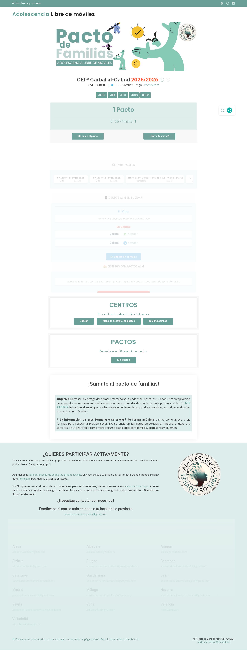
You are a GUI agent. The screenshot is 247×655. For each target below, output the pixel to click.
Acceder (131, 241)
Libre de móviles (53, 14)
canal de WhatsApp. (137, 486)
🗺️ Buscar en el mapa (123, 264)
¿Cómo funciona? (159, 143)
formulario (25, 478)
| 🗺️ (111, 89)
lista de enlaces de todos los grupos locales (55, 474)
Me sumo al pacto (88, 143)
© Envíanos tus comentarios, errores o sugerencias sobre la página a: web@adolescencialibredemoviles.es (75, 639)
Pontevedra (151, 89)
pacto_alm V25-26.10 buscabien (213, 642)
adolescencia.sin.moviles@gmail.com (85, 514)
